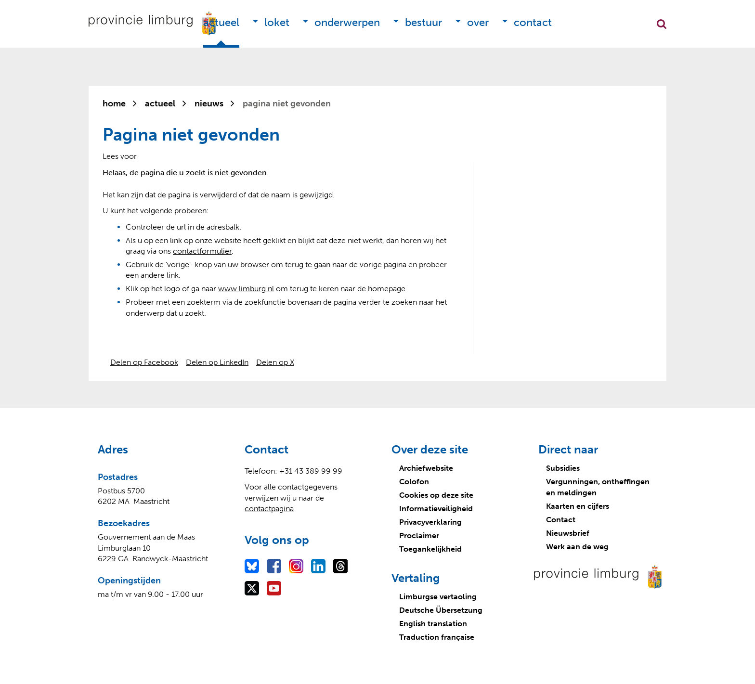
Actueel (221, 22)
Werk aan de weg (577, 546)
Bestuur (423, 22)
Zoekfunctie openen (661, 24)
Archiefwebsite (426, 468)
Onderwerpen (347, 22)
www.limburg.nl (246, 288)
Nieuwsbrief (567, 533)
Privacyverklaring (430, 522)
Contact (533, 22)
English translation (433, 623)
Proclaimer (419, 535)
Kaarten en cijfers (577, 506)
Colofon (414, 481)
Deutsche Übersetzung (440, 610)
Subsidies (563, 468)
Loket (276, 22)
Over (478, 22)
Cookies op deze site (436, 495)
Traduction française (436, 637)
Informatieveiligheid (436, 508)
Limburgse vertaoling (438, 596)
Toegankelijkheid (430, 549)
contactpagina (269, 508)
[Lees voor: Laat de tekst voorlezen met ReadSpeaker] (120, 156)
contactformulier (202, 251)
